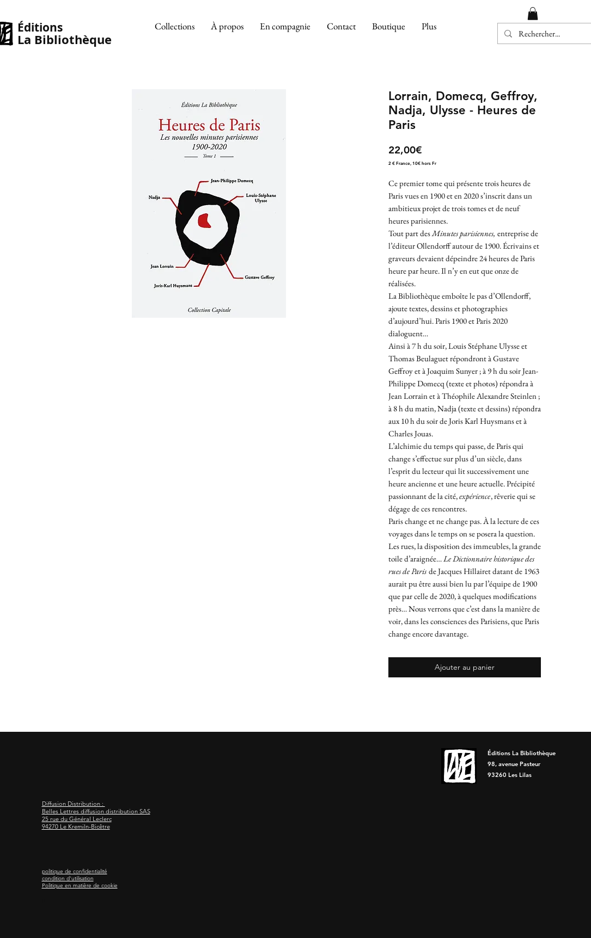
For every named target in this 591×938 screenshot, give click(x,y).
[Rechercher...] (547, 33)
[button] (175, 26)
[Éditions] (65, 27)
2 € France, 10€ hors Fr (412, 163)
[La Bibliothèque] (67, 40)
